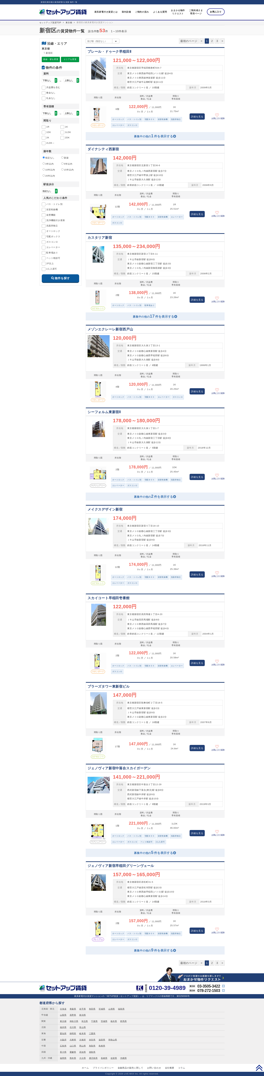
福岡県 (63, 1058)
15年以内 (67, 169)
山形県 (111, 1009)
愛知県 (63, 1033)
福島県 (121, 1009)
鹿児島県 (93, 1058)
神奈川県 (74, 1021)
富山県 (82, 1027)
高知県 (82, 1052)
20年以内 (49, 175)
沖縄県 (123, 1058)
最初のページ (188, 41)
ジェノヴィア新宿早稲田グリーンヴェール (121, 866)
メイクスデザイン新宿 (105, 509)
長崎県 (104, 1058)
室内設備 (126, 12)
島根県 (102, 1046)
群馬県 (123, 1021)
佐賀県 (114, 1058)
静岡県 (73, 1033)
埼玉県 (84, 1021)
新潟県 (82, 1015)
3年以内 (48, 163)
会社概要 (169, 1068)
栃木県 (114, 1021)
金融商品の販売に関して (130, 1068)
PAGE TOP (259, 1068)
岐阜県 (82, 1033)
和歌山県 (112, 1040)
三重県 (92, 1033)
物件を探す (62, 278)
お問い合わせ (154, 1068)
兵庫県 (73, 1040)
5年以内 (66, 163)
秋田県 (92, 1009)
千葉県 (94, 1021)
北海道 (63, 1009)
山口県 (73, 1046)
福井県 (63, 1027)
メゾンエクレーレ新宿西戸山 (110, 329)
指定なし (49, 157)
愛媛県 (73, 1052)
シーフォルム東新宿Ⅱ (104, 412)
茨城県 (104, 1021)
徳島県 (92, 1052)
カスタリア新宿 (100, 237)
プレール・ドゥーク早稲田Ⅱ (109, 51)
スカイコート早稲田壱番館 (109, 598)
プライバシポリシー (103, 1068)
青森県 (73, 1009)
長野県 (73, 1015)
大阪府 (63, 1040)
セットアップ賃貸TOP (50, 22)
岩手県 (82, 1009)
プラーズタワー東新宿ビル (109, 686)
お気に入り (216, 11)
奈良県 (92, 1040)
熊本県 (73, 1058)
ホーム (85, 1068)
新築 (65, 157)
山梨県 (63, 1015)
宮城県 (102, 1009)
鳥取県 (92, 1046)
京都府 (82, 1040)
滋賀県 (102, 1040)
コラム (181, 1068)
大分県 (82, 1058)
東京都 (69, 22)
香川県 (63, 1052)
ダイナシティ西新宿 (103, 149)
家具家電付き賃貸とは (106, 12)
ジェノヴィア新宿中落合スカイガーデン (119, 768)
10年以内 (49, 169)
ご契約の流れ (142, 12)
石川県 (73, 1027)
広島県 (63, 1046)
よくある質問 (160, 12)
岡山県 (82, 1046)
